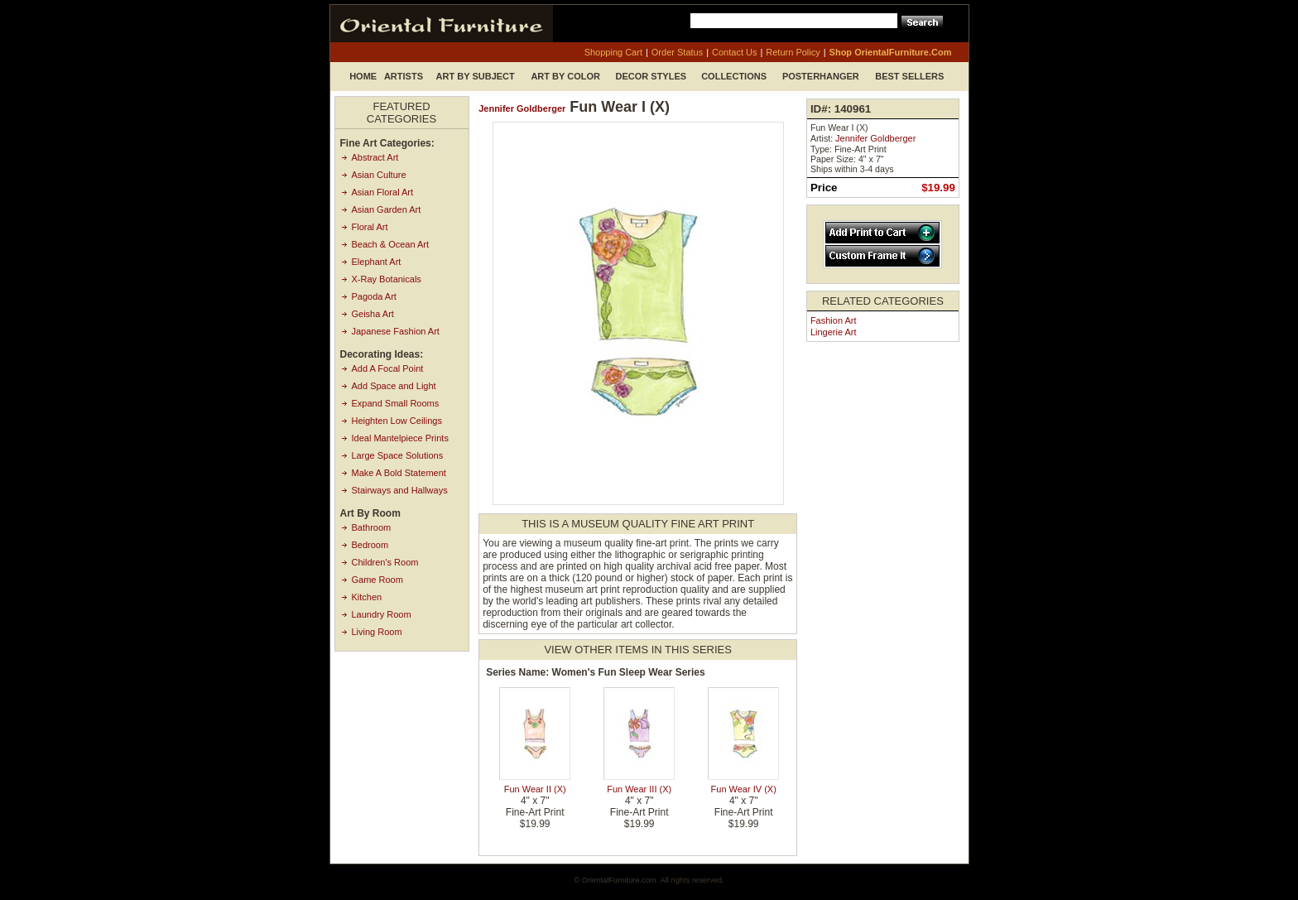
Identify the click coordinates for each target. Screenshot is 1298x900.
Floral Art (370, 227)
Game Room (377, 580)
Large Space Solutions (398, 455)
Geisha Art (373, 314)
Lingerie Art (833, 332)
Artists (403, 76)
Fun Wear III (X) (639, 789)
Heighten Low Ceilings (397, 421)
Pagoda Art (374, 296)
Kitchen (367, 597)
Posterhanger (820, 76)
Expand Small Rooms (396, 403)
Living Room (377, 632)
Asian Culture (379, 175)
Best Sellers (909, 76)
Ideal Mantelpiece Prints (400, 438)
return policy (793, 52)
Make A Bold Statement (399, 473)
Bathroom (372, 527)
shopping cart (613, 52)
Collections (734, 76)
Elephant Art (376, 262)
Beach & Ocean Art (391, 244)
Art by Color (565, 76)
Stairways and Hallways (400, 490)
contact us (734, 52)
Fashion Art (833, 320)
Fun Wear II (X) (535, 789)
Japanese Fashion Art (396, 331)
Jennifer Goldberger (521, 108)
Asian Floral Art (383, 192)
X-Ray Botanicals (386, 279)
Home (363, 76)
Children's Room (385, 562)
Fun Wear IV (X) (743, 789)
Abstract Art (375, 157)
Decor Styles (651, 76)
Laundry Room (381, 614)
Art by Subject (475, 76)
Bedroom (370, 545)
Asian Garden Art (386, 209)
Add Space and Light (394, 386)
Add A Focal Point (388, 368)
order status (677, 52)
